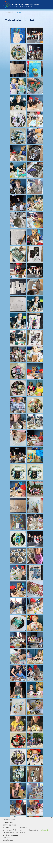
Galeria (18, 13)
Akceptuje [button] (45, 830)
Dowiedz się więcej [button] (23, 830)
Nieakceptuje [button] (33, 830)
